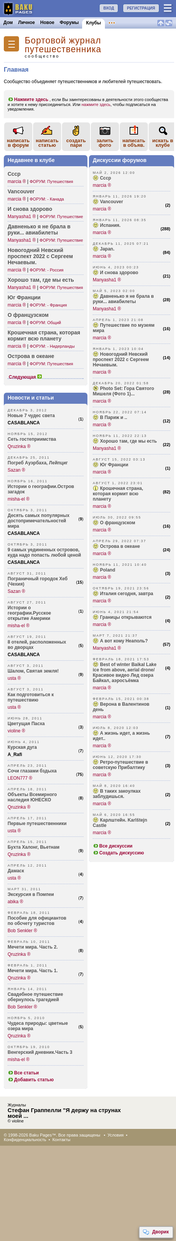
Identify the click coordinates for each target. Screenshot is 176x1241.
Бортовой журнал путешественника (63, 45)
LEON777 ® (20, 778)
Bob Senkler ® (22, 930)
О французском (117, 522)
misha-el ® (19, 499)
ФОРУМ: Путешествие (61, 216)
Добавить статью (31, 1079)
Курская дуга (22, 747)
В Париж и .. (113, 417)
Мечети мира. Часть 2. (33, 947)
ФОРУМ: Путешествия (51, 181)
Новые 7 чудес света (31, 415)
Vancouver (21, 191)
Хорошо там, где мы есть (41, 280)
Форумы (69, 22)
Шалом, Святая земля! (33, 671)
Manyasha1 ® (22, 216)
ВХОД (108, 8)
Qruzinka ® (19, 446)
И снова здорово (30, 209)
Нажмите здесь (28, 99)
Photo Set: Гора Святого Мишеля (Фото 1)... (123, 391)
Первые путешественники (37, 823)
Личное (26, 22)
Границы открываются (126, 617)
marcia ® (17, 181)
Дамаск (16, 870)
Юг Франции (24, 297)
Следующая (25, 377)
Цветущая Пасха (26, 723)
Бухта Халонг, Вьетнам (33, 847)
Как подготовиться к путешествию (31, 697)
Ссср (14, 174)
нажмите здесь (96, 104)
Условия (116, 1135)
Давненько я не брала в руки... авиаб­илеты (39, 229)
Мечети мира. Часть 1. (33, 970)
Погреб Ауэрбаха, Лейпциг (38, 463)
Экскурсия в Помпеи (31, 894)
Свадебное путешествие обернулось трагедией (35, 997)
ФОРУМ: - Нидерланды (52, 346)
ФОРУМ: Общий (45, 322)
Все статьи (23, 1073)
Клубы (93, 23)
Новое (47, 22)
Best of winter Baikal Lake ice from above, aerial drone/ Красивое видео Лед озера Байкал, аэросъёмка (125, 672)
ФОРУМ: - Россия (46, 270)
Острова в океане (31, 356)
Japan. (107, 249)
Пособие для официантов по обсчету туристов (37, 920)
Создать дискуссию (118, 853)
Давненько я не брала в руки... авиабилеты (123, 299)
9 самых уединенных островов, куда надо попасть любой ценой (44, 552)
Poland (107, 570)
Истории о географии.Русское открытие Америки (29, 613)
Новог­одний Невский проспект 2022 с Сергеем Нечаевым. (40, 256)
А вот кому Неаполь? (124, 641)
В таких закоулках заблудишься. (117, 793)
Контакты (61, 1139)
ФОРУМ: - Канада (47, 199)
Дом (8, 22)
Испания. (110, 225)
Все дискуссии (113, 846)
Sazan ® (16, 470)
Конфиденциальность (25, 1139)
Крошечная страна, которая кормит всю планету (44, 335)
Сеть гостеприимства (32, 439)
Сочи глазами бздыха (32, 771)
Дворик (156, 1232)
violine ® (16, 731)
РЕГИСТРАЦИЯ (141, 8)
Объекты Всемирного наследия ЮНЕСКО (32, 797)
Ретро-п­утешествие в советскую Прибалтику (120, 764)
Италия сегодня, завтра (126, 593)
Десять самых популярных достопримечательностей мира (39, 521)
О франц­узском (28, 315)
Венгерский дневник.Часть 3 (40, 1052)
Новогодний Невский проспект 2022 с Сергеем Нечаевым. (121, 360)
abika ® (15, 901)
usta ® (14, 678)
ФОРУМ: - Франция (48, 305)
